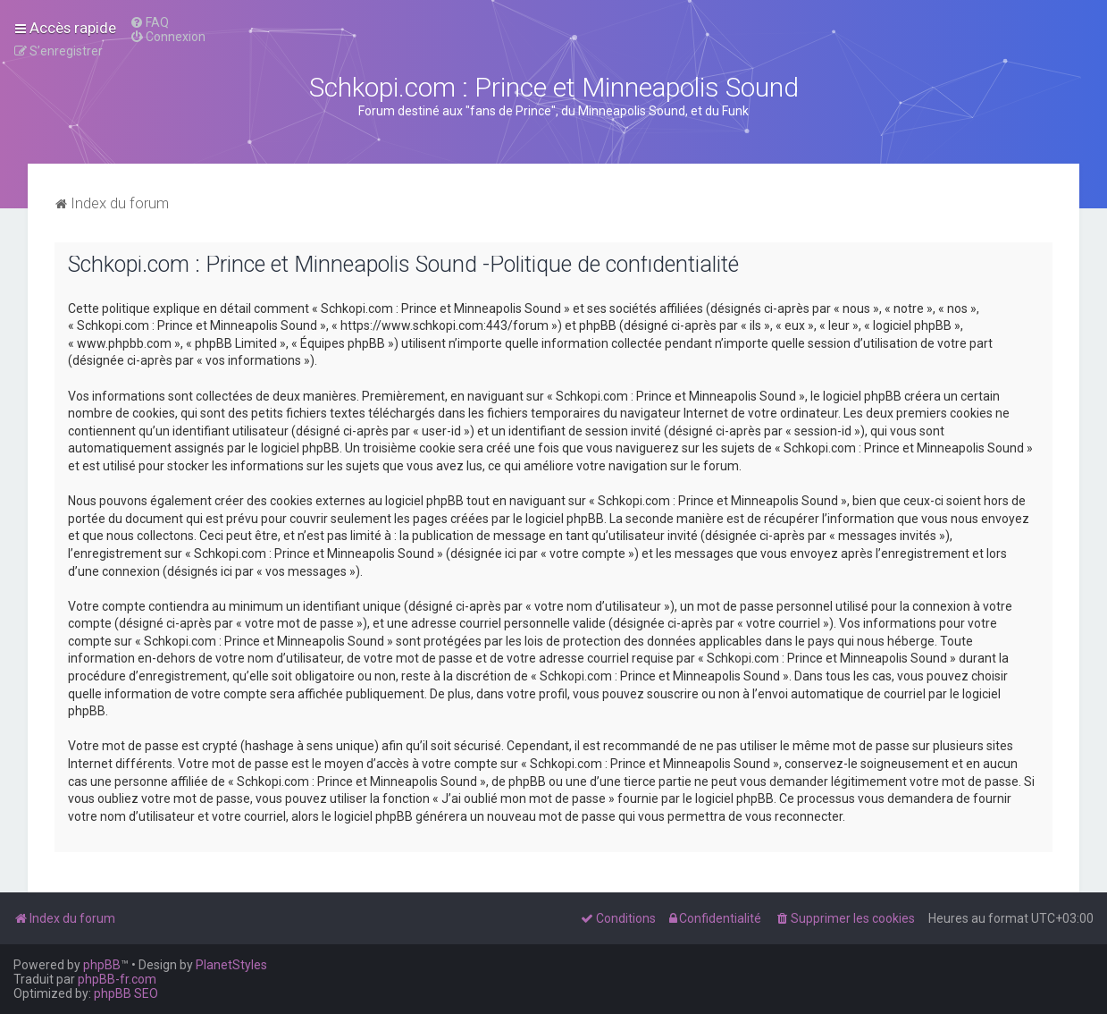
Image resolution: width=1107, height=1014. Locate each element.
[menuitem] (149, 22)
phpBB (102, 965)
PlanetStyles (231, 965)
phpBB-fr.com (117, 979)
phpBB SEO (126, 993)
